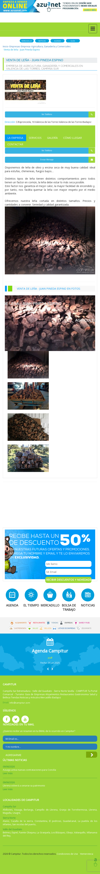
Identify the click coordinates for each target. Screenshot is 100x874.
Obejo (69, 832)
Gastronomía (20, 628)
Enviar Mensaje (67, 160)
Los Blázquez (58, 832)
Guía (73, 41)
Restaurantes (39, 623)
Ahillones (7, 809)
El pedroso (55, 821)
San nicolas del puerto (24, 824)
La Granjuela (43, 832)
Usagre (16, 812)
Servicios (35, 138)
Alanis (6, 821)
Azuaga (18, 809)
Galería (52, 138)
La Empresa (15, 138)
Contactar (15, 144)
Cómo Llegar (72, 138)
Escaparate (86, 628)
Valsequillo (80, 832)
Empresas (14, 46)
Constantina (41, 821)
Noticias (42, 41)
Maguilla (7, 812)
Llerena (93, 809)
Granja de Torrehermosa (73, 809)
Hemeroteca (86, 853)
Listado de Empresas (66, 628)
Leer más (7, 773)
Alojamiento (21, 623)
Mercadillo (27, 41)
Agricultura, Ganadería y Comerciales (51, 46)
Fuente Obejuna (27, 832)
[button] (48, 669)
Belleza (47, 628)
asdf (50, 657)
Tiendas (54, 623)
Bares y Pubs (84, 623)
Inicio (5, 46)
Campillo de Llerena (46, 809)
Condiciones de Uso (67, 853)
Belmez (7, 832)
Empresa (25, 46)
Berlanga (28, 809)
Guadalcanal (69, 821)
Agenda (57, 41)
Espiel (15, 832)
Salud (35, 628)
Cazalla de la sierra (22, 821)
